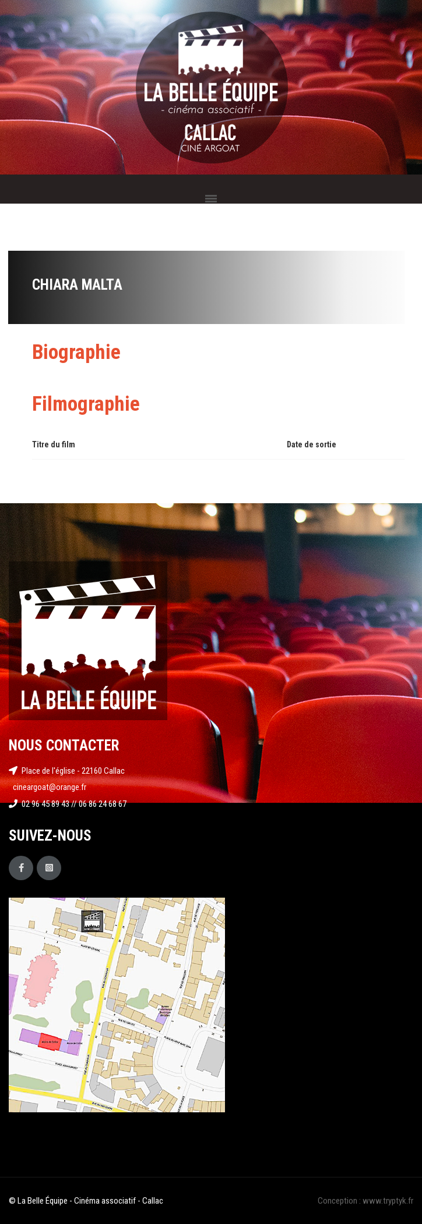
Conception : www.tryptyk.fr (365, 1200)
